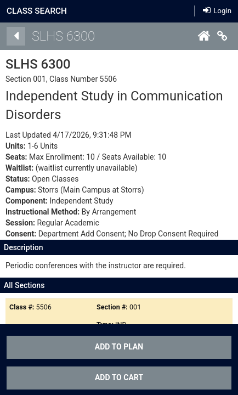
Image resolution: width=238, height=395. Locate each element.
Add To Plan (119, 346)
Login (217, 10)
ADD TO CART (119, 377)
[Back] (16, 36)
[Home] (203, 36)
